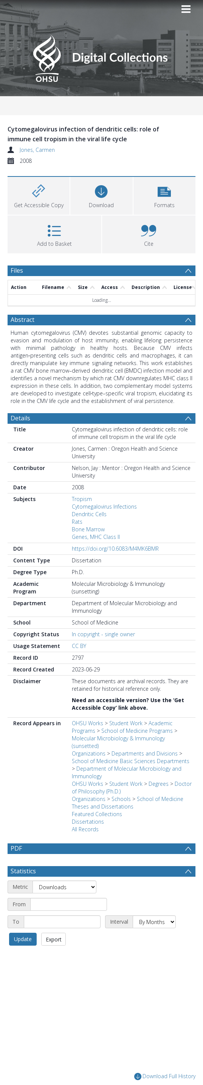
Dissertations (88, 821)
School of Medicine (160, 798)
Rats (77, 521)
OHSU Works (87, 723)
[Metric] (64, 886)
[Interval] (154, 921)
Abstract (22, 319)
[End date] (62, 921)
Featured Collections (97, 814)
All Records (85, 829)
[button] (164, 195)
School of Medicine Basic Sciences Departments (130, 761)
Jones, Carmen (37, 149)
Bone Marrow (88, 529)
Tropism (82, 499)
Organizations (88, 753)
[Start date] (68, 904)
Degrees (159, 783)
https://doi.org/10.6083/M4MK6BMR (115, 548)
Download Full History (164, 1077)
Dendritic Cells (89, 514)
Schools (121, 798)
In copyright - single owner (103, 634)
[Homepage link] (101, 56)
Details (20, 418)
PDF (16, 848)
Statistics (23, 871)
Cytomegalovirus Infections (104, 506)
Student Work (126, 723)
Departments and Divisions (145, 753)
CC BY (79, 645)
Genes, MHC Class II (96, 536)
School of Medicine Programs (137, 730)
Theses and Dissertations (102, 806)
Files (17, 270)
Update (23, 939)
